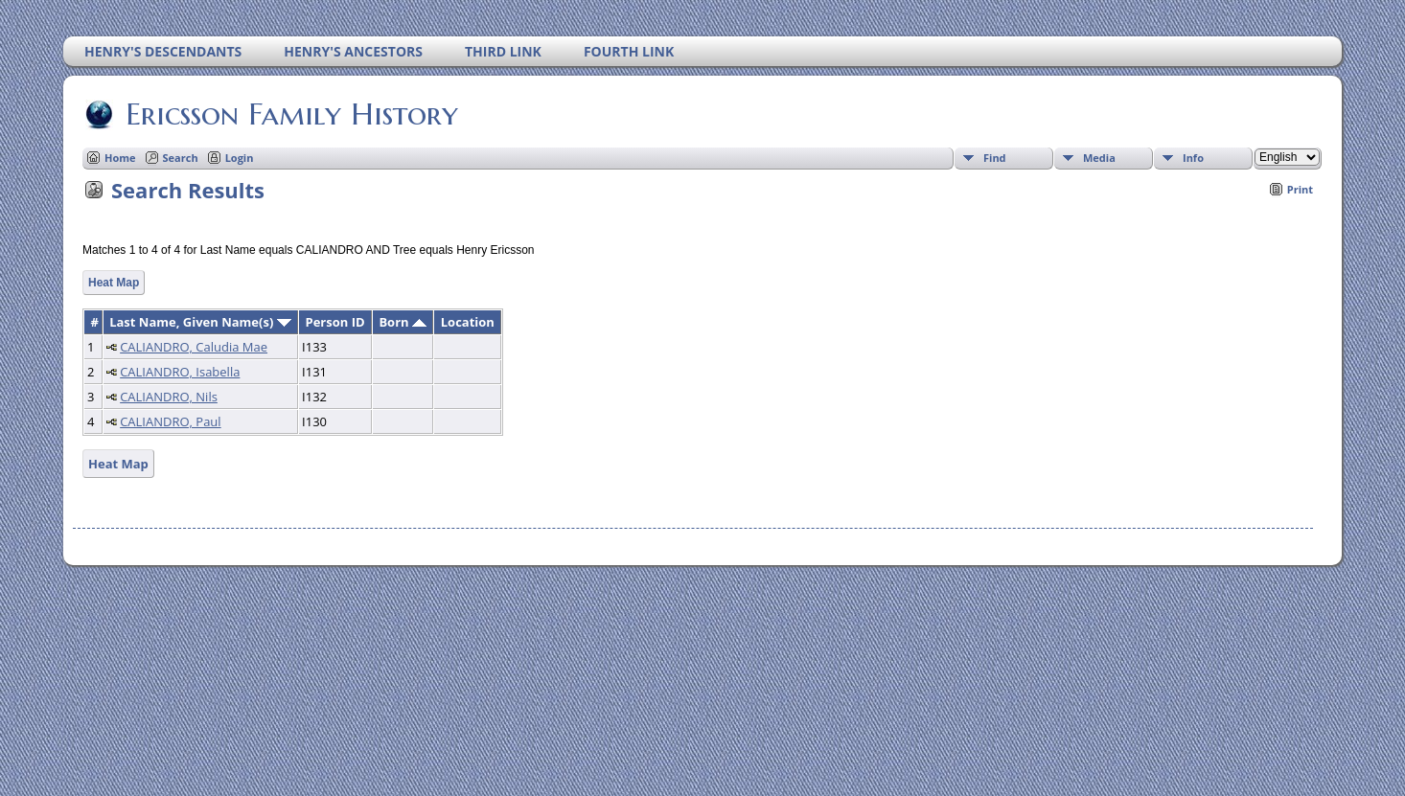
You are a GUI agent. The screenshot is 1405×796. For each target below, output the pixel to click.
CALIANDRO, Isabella (180, 371)
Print (1300, 189)
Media (1099, 157)
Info (1193, 157)
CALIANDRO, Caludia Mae (193, 346)
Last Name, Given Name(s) (200, 321)
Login (239, 157)
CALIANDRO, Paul (170, 421)
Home (120, 157)
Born (402, 321)
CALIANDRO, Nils (169, 396)
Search (180, 157)
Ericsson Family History (290, 114)
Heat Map (113, 282)
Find (994, 157)
